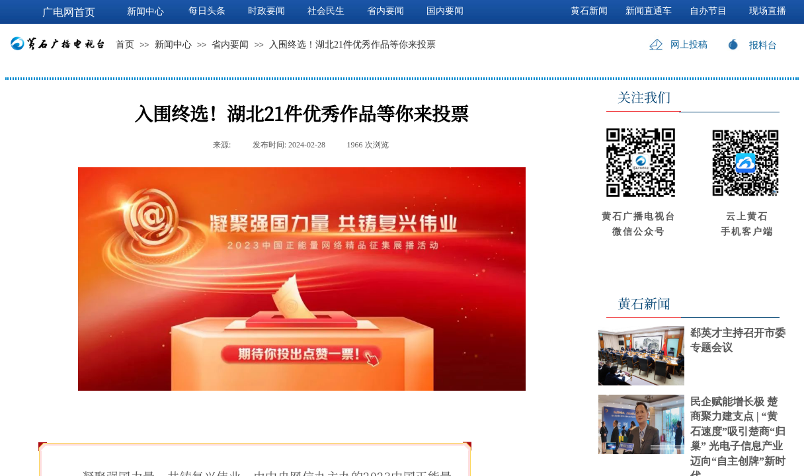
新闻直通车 (648, 11)
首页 (125, 45)
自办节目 (708, 11)
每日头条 (206, 11)
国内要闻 (444, 11)
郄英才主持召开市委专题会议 (737, 340)
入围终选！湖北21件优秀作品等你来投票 (352, 45)
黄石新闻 (589, 11)
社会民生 (325, 11)
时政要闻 (266, 11)
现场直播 (767, 11)
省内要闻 (230, 45)
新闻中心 (173, 45)
